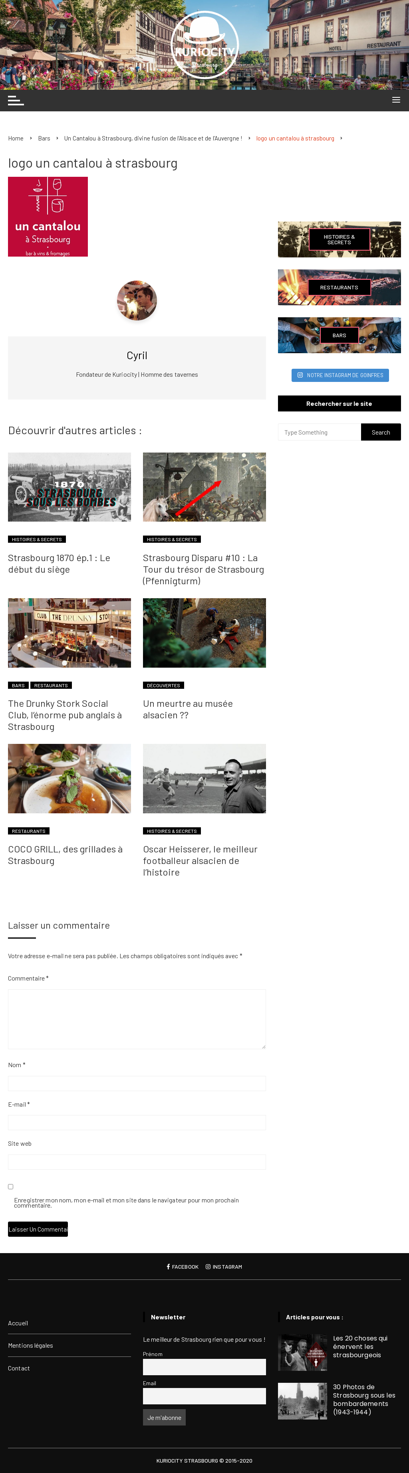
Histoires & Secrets (37, 539)
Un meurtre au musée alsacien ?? (188, 708)
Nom (17, 1064)
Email (150, 1383)
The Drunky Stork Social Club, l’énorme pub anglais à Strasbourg (65, 714)
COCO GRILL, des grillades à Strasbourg (65, 854)
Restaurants (51, 685)
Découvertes (163, 685)
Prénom (153, 1353)
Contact (19, 1368)
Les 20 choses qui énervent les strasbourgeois (360, 1347)
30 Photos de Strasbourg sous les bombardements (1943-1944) (364, 1399)
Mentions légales (30, 1345)
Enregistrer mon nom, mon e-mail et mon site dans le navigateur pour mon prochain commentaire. (126, 1203)
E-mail (19, 1104)
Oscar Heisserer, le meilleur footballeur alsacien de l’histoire (200, 860)
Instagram (224, 1266)
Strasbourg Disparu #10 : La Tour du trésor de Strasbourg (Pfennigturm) (203, 569)
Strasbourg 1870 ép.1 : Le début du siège (59, 563)
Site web (20, 1143)
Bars (18, 685)
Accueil (18, 1323)
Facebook (183, 1266)
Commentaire (28, 978)
